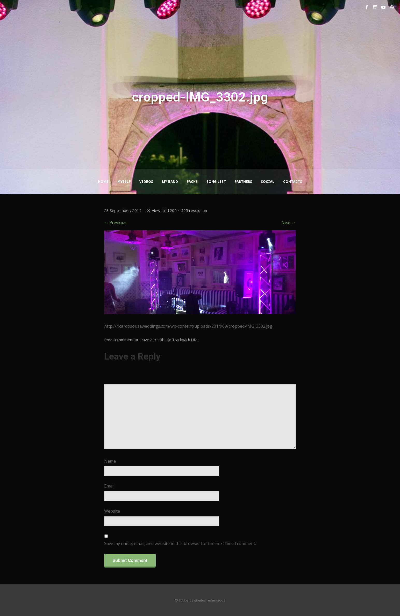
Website (112, 511)
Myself (124, 182)
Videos (146, 182)
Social (267, 182)
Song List (216, 182)
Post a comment (119, 339)
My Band (170, 182)
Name (110, 461)
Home (103, 182)
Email (109, 486)
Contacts (292, 182)
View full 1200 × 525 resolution (179, 210)
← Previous (115, 222)
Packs (192, 182)
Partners (243, 182)
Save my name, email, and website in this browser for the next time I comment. (180, 543)
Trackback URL (185, 339)
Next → (288, 222)
